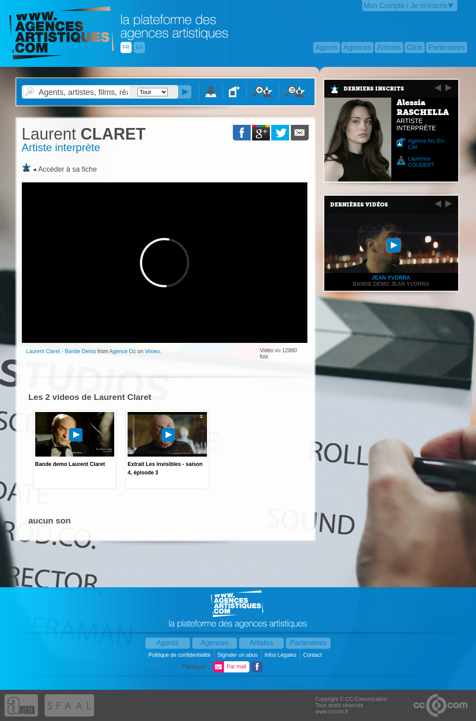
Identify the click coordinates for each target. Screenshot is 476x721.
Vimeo (152, 351)
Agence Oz (122, 351)
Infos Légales (281, 655)
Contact (313, 655)
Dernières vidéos (359, 205)
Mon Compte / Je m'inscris (405, 5)
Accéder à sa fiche (67, 169)
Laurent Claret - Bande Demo (61, 351)
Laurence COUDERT (421, 162)
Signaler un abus (238, 655)
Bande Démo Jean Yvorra (391, 284)
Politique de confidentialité (180, 655)
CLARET (84, 134)
